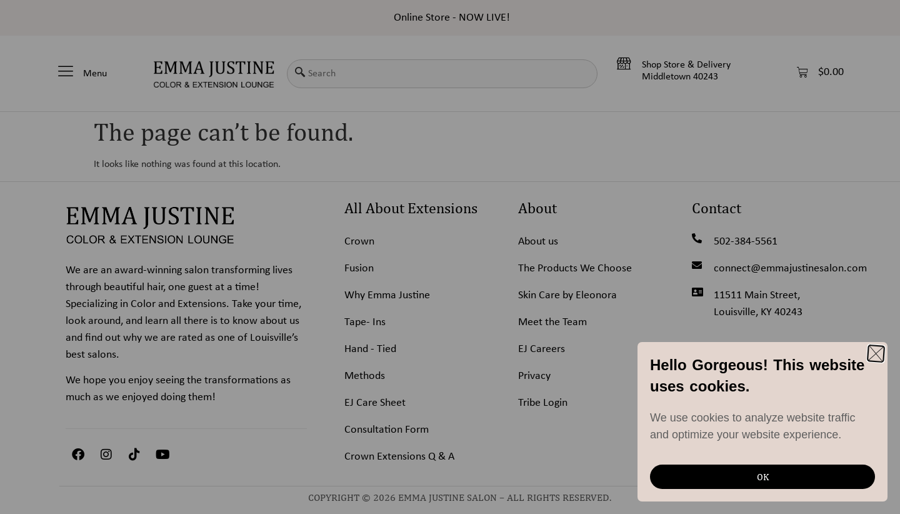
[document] (450, 257)
